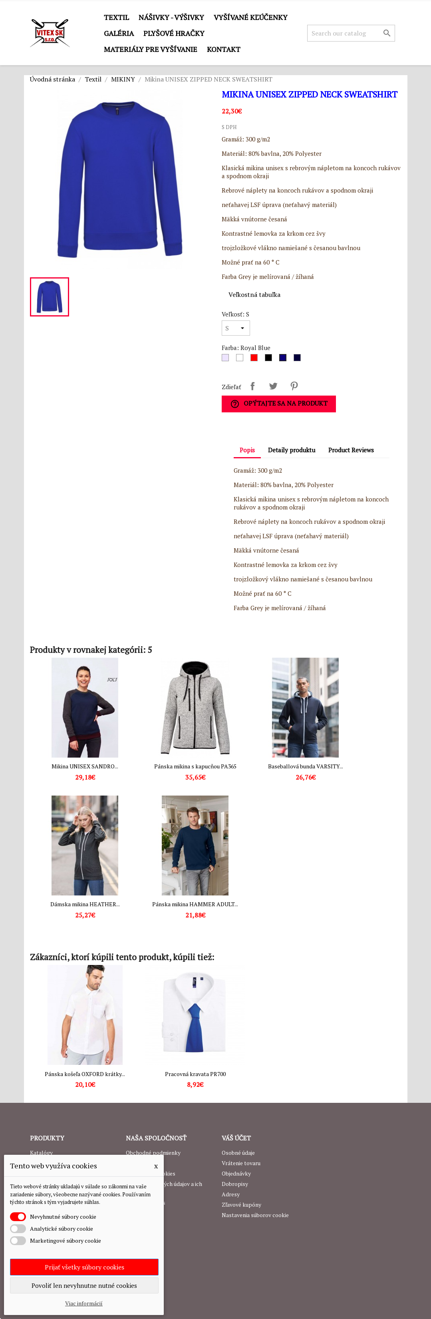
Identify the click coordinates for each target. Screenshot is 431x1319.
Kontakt (223, 49)
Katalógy (41, 1152)
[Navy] (299, 359)
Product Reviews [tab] (351, 450)
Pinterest (294, 386)
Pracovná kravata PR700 (195, 1074)
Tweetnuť (273, 386)
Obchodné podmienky (153, 1152)
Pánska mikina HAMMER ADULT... (195, 904)
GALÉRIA (119, 33)
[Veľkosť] (236, 328)
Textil (116, 17)
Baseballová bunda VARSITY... (305, 766)
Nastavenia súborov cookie (255, 1215)
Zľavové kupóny (241, 1204)
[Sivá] (227, 359)
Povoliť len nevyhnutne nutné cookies (84, 1285)
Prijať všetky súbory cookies (84, 1267)
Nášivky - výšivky (171, 17)
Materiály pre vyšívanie (150, 49)
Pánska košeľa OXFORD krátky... (85, 1074)
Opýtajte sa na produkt (279, 404)
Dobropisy (235, 1184)
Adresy (231, 1194)
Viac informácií (84, 1303)
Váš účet (236, 1138)
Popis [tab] (247, 450)
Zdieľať (252, 386)
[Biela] (241, 359)
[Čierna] (270, 359)
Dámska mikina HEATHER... (85, 904)
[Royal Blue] (284, 359)
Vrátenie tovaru (241, 1163)
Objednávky (236, 1173)
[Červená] (255, 359)
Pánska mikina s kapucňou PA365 (195, 766)
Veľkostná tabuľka (254, 294)
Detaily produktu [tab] (291, 450)
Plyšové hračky (174, 33)
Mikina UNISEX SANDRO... (85, 766)
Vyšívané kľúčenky (251, 17)
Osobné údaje (238, 1152)
